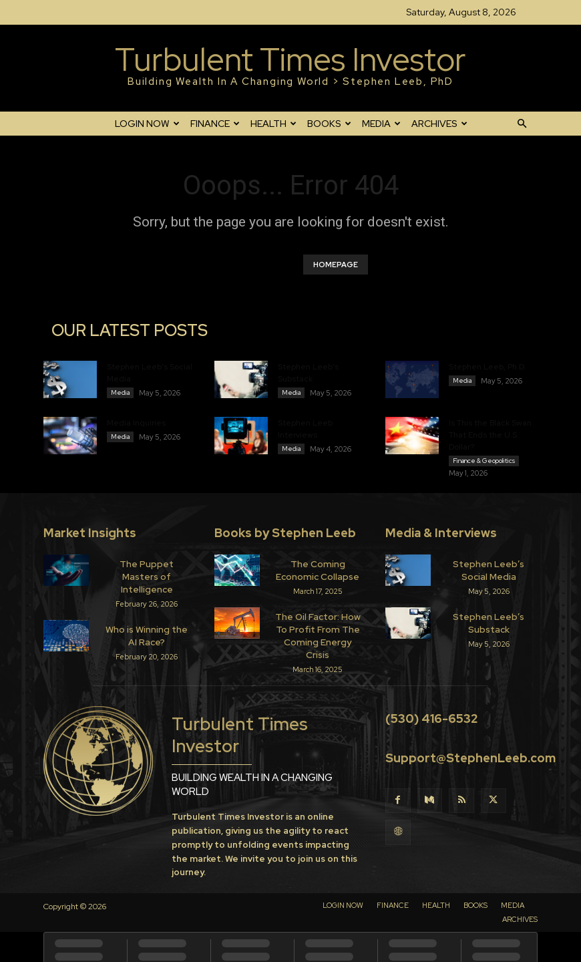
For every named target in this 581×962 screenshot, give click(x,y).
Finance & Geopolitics (484, 462)
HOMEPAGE (335, 264)
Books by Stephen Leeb (285, 536)
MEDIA (381, 124)
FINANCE (215, 124)
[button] (522, 123)
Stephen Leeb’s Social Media (489, 573)
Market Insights (89, 536)
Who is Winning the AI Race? (147, 623)
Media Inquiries (136, 425)
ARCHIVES (439, 124)
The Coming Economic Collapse (317, 573)
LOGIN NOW (147, 124)
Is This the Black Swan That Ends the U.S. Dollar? (490, 437)
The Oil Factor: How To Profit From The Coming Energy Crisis (318, 628)
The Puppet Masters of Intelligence (146, 573)
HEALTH (273, 124)
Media (120, 392)
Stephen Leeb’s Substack (488, 623)
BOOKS (329, 124)
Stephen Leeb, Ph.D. (487, 366)
